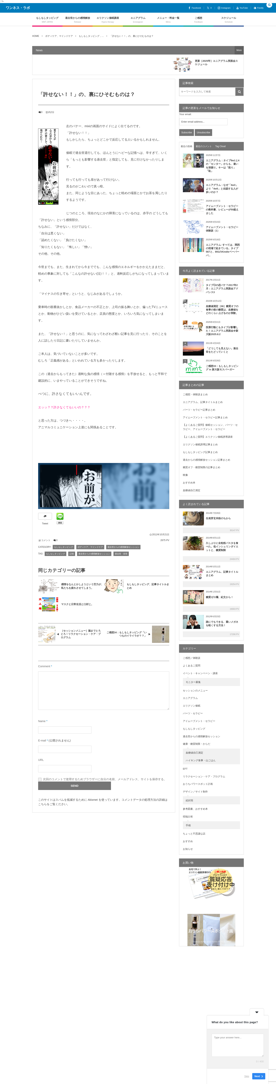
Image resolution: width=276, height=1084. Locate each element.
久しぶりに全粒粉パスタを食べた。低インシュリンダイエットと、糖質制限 (222, 546)
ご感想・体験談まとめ (195, 394)
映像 (185, 475)
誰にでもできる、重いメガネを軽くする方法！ (222, 623)
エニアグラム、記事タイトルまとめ (203, 402)
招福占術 (188, 816)
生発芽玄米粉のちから (218, 518)
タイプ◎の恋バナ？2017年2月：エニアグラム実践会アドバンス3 (222, 288)
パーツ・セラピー (193, 713)
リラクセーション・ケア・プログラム (204, 776)
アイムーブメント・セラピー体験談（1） (222, 229)
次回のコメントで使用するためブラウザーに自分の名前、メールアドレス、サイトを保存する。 (105, 779)
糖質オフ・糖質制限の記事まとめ (201, 467)
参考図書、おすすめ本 (195, 808)
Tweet (45, 523)
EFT (185, 768)
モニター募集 (193, 682)
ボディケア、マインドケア (90, 547)
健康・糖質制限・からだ (196, 743)
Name (42, 721)
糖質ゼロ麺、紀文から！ (219, 597)
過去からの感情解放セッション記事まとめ (206, 459)
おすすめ (188, 841)
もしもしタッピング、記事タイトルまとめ (148, 586)
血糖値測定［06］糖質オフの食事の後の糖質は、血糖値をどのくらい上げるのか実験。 (222, 310)
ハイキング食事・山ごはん (201, 760)
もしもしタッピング (63, 547)
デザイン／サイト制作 (195, 791)
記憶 (72, 554)
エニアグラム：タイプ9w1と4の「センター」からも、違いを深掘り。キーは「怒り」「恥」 (222, 165)
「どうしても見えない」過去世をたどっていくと (222, 350)
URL (41, 759)
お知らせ (188, 849)
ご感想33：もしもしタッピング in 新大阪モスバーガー (222, 368)
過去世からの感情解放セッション (123, 547)
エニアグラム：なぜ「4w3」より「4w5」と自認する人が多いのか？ (222, 188)
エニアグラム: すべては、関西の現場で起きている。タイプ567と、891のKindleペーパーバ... (223, 250)
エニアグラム (190, 698)
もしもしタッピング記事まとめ (200, 452)
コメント (45, 540)
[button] (269, 5)
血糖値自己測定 (191, 490)
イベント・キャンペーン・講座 (200, 673)
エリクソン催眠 (191, 705)
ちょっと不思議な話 (194, 833)
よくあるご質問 (191, 665)
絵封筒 (189, 800)
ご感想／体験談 (191, 657)
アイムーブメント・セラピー (199, 721)
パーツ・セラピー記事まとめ (199, 409)
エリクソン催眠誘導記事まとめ (200, 444)
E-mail (42, 740)
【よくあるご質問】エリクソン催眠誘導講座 (208, 436)
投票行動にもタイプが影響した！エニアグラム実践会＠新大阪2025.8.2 (222, 331)
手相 (188, 825)
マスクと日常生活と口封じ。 (77, 604)
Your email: (185, 114)
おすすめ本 (189, 482)
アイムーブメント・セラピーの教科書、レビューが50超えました (222, 209)
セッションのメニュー (195, 690)
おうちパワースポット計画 (198, 784)
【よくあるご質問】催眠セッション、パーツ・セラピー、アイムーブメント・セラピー (210, 427)
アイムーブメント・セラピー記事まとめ (205, 417)
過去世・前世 (121, 554)
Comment (44, 666)
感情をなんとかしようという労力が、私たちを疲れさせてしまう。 (82, 586)
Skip (246, 1076)
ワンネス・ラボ (18, 8)
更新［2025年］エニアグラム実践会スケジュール (216, 62)
